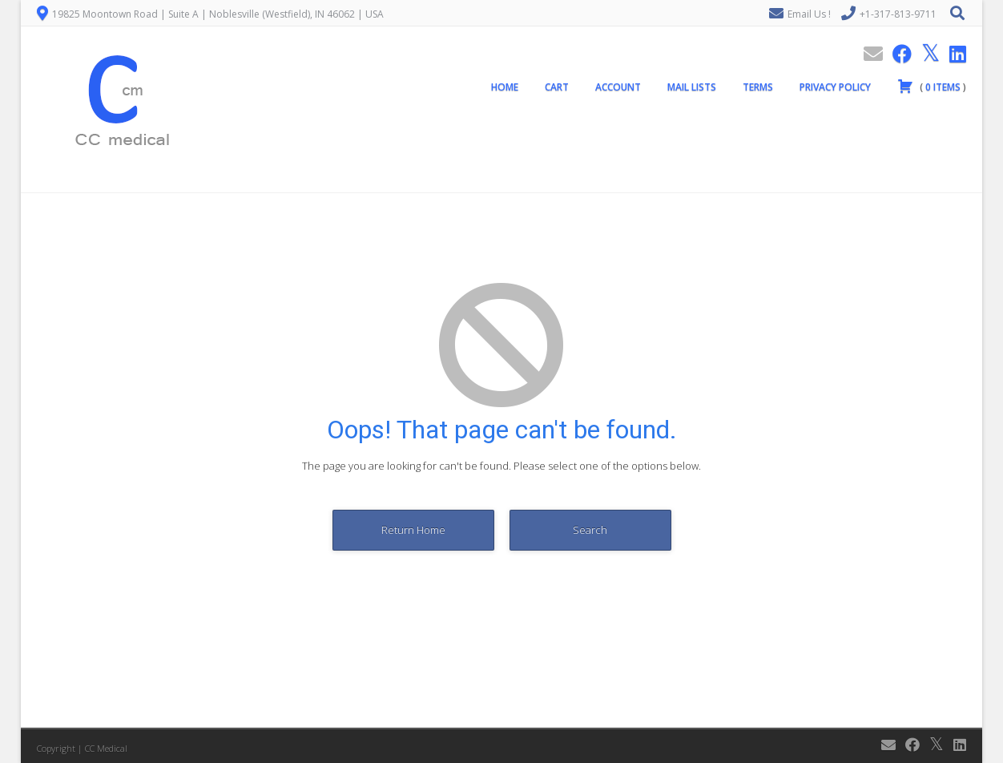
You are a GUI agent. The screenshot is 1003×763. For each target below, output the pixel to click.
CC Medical (106, 748)
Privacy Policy (835, 87)
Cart (557, 87)
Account (618, 87)
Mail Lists (691, 87)
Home (504, 87)
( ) (931, 86)
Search (590, 530)
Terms (758, 87)
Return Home (413, 530)
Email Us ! (809, 14)
